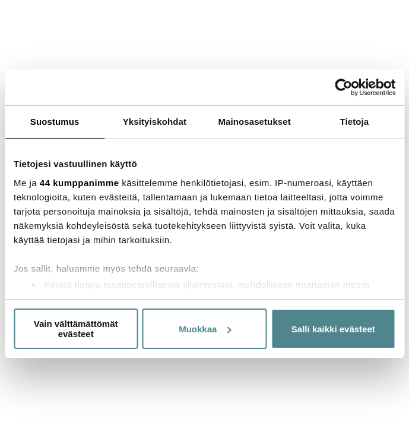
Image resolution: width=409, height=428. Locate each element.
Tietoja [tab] (354, 122)
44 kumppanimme (79, 183)
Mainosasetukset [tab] (254, 122)
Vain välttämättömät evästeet (76, 329)
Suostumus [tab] (55, 122)
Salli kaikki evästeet (333, 329)
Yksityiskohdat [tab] (154, 122)
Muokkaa (205, 329)
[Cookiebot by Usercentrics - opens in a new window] (343, 87)
